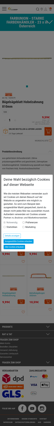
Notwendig (11, 222)
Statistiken (11, 227)
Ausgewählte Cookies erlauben (18, 241)
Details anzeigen (12, 236)
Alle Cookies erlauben (14, 247)
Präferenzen (31, 222)
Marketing (30, 227)
